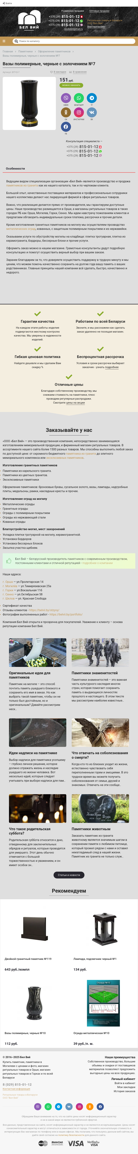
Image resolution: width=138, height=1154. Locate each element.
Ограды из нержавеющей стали (24, 517)
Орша (31, 213)
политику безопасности (71, 1135)
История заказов (124, 1091)
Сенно (62, 213)
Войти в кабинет (125, 1083)
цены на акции (75, 402)
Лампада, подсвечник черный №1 (95, 959)
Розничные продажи (72, 11)
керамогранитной (68, 534)
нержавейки (118, 229)
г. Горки (8, 590)
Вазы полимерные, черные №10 (25, 1033)
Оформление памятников (20, 487)
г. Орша (8, 582)
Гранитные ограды (15, 508)
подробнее (112, 367)
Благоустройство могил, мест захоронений (34, 529)
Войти (7, 3)
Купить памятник (14, 1062)
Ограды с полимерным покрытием (26, 513)
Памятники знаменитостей (95, 673)
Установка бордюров (17, 539)
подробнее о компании (97, 563)
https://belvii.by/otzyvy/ (44, 610)
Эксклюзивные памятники (21, 479)
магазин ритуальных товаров (100, 445)
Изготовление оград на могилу (25, 499)
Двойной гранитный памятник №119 (28, 959)
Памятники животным (91, 829)
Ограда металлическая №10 (91, 1033)
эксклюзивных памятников (65, 457)
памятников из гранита (22, 185)
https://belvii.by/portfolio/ (66, 614)
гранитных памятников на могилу (58, 224)
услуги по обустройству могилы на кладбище (53, 236)
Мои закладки (126, 1087)
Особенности (15, 168)
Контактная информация (16, 1088)
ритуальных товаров (105, 197)
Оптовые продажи (99, 11)
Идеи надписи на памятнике (33, 753)
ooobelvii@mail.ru (73, 29)
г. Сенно (8, 594)
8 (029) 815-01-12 (17, 1084)
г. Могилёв (10, 586)
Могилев (42, 213)
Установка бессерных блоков (23, 543)
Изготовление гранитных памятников (30, 465)
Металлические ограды (19, 504)
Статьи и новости (69, 875)
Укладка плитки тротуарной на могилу (29, 534)
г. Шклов (9, 598)
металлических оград (21, 229)
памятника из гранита (81, 453)
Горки (53, 213)
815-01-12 (66, 17)
